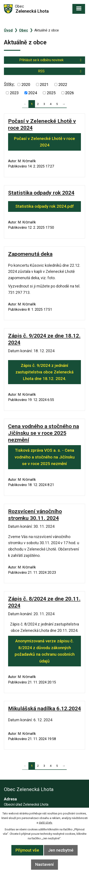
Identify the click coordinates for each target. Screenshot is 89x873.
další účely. (45, 822)
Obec (23, 30)
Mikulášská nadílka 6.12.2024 (44, 708)
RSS (60, 71)
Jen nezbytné (60, 850)
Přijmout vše (27, 850)
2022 (62, 84)
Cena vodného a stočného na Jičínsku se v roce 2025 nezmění (43, 433)
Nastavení (44, 864)
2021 (44, 84)
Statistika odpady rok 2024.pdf (44, 206)
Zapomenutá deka (30, 254)
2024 (32, 93)
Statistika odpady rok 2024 (41, 193)
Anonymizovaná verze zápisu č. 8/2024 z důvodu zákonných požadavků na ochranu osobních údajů (45, 650)
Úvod (8, 30)
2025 (51, 93)
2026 (69, 93)
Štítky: (9, 84)
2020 (25, 84)
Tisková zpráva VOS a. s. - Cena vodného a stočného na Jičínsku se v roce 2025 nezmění (45, 457)
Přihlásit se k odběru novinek (51, 60)
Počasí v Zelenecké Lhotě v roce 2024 (44, 142)
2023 (14, 93)
